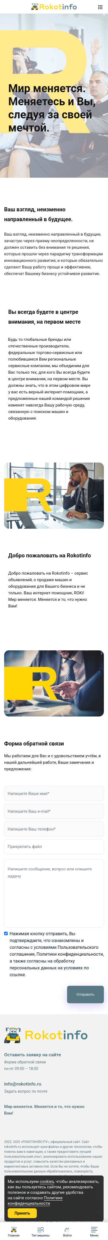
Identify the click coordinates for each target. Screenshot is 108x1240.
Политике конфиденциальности (35, 1200)
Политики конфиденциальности (70, 954)
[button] (94, 1231)
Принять (22, 1213)
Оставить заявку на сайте (32, 1054)
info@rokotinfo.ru (22, 1084)
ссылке (17, 974)
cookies (47, 1181)
